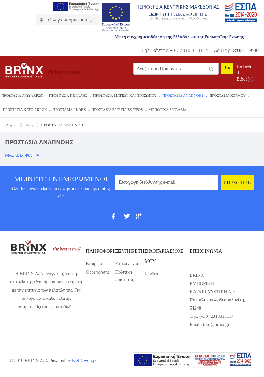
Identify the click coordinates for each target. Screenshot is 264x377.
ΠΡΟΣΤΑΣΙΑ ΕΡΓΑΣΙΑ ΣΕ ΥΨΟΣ (117, 109)
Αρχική (12, 125)
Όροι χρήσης (97, 272)
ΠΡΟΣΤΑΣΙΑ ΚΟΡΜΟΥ (228, 95)
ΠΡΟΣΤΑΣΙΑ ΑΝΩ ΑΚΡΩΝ (22, 95)
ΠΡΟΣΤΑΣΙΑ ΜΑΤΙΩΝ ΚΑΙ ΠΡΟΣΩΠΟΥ (125, 95)
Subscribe (237, 182)
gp (141, 218)
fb (117, 218)
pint (153, 218)
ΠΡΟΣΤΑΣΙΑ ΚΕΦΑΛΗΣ (68, 95)
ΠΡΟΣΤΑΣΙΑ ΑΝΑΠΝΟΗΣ (183, 95)
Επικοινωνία (126, 263)
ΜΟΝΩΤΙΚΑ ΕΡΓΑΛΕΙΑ (167, 109)
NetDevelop (84, 360)
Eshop (29, 125)
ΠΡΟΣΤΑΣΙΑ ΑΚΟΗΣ (69, 109)
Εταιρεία (94, 263)
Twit (129, 218)
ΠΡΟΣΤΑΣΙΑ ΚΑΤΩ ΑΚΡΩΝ (25, 109)
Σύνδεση (153, 273)
